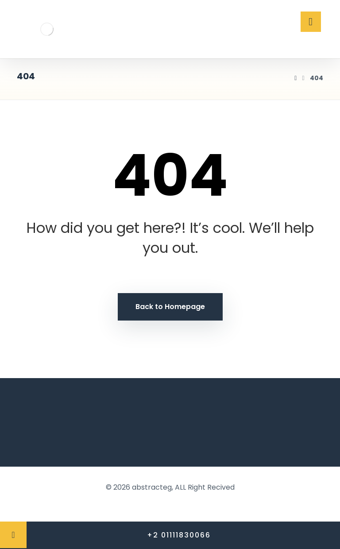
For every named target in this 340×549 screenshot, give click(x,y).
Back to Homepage (170, 307)
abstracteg (152, 487)
